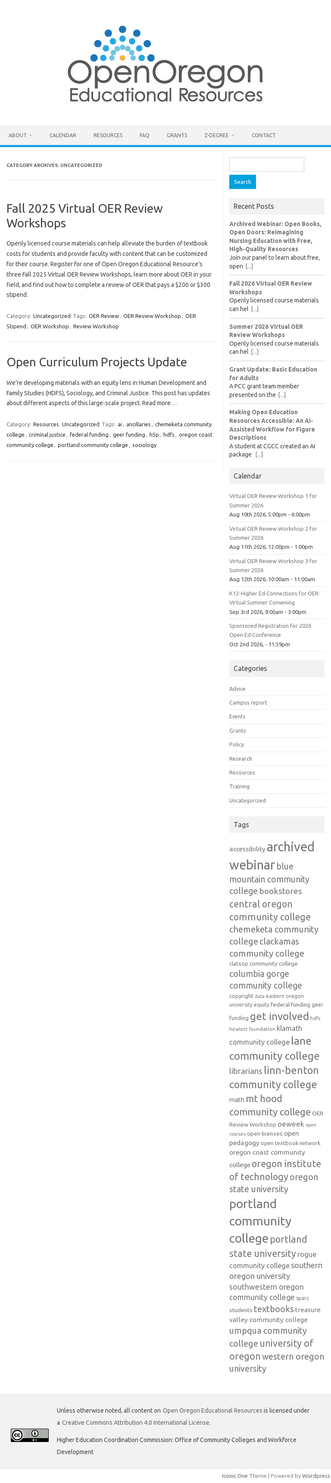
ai (120, 424)
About (18, 135)
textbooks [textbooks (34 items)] (274, 1309)
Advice (237, 689)
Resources (108, 135)
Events (237, 716)
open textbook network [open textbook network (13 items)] (290, 1143)
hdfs (169, 434)
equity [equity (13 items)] (261, 1004)
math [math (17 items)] (236, 1099)
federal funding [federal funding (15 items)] (290, 1004)
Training (239, 786)
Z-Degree (216, 135)
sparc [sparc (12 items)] (302, 1298)
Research (240, 759)
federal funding (89, 434)
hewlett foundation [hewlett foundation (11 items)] (252, 1029)
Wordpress (316, 1476)
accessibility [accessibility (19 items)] (247, 849)
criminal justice (47, 434)
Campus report (248, 702)
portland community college (93, 445)
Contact (264, 135)
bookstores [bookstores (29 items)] (280, 891)
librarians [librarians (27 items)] (245, 1071)
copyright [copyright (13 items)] (241, 996)
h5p (154, 434)
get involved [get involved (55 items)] (279, 1016)
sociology (144, 445)
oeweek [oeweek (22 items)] (291, 1124)
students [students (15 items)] (241, 1310)
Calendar (63, 135)
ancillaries (138, 424)
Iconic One (235, 1476)
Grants (177, 135)
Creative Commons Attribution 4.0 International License (135, 1422)
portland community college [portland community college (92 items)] (260, 1220)
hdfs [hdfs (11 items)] (315, 1018)
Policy (236, 744)
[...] (249, 266)
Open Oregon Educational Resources (212, 1410)
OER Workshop (50, 326)
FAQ (145, 135)
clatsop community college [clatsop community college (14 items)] (263, 963)
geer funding (129, 434)
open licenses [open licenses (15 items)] (265, 1133)
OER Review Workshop (152, 316)
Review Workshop (96, 326)
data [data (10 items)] (260, 996)
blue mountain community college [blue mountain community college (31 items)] (269, 879)
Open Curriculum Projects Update (96, 361)
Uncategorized (52, 316)
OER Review (104, 316)
